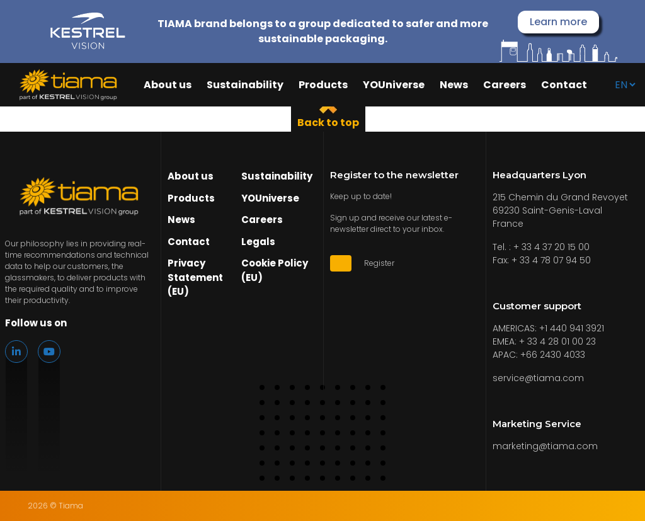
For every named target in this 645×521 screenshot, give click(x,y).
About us (167, 85)
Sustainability (245, 85)
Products (323, 85)
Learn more (558, 21)
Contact (564, 85)
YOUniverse (394, 85)
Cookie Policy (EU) (274, 270)
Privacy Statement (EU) (195, 277)
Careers (504, 85)
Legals (258, 241)
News (454, 85)
